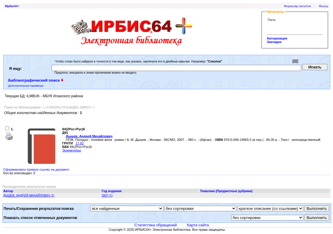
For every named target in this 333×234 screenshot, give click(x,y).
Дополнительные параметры (26, 85)
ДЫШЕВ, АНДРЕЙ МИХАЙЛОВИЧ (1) (29, 195)
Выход (323, 6)
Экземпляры (71, 150)
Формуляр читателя (297, 6)
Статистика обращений (155, 225)
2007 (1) (107, 195)
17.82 (79, 143)
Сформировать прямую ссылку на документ (36, 169)
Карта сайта (198, 225)
